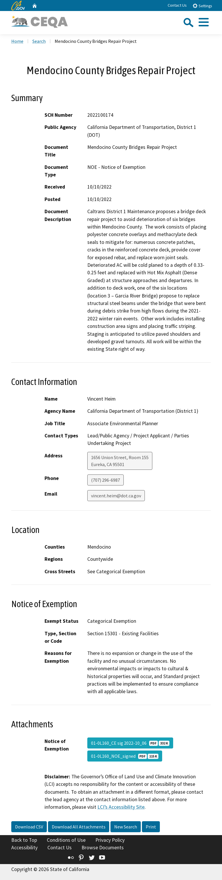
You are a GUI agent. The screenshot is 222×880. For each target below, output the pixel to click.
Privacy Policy (110, 840)
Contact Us (177, 5)
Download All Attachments (79, 827)
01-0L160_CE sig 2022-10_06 (130, 743)
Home (17, 41)
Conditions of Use (66, 840)
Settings (202, 5)
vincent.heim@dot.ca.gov (116, 496)
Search (39, 41)
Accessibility (24, 847)
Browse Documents (103, 847)
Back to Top (24, 840)
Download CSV (29, 827)
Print (151, 827)
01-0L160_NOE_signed (124, 756)
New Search (125, 827)
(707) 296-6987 (105, 480)
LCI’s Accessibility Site (121, 807)
